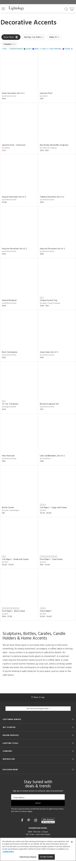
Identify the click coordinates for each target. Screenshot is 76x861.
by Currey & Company (48, 147)
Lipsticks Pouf (46, 93)
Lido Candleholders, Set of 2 (52, 456)
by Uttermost (45, 458)
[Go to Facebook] (22, 820)
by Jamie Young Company (50, 303)
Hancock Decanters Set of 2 (52, 248)
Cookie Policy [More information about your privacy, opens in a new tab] (8, 851)
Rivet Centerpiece (10, 352)
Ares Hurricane (8, 456)
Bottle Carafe (8, 507)
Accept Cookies (46, 857)
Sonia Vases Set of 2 (49, 352)
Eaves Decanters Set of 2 (13, 93)
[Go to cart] (72, 8)
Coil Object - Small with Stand (15, 559)
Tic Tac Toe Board (10, 404)
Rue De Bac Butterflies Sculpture (54, 145)
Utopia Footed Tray (48, 300)
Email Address (18, 798)
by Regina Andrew (9, 406)
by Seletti (44, 96)
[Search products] (66, 9)
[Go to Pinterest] (29, 820)
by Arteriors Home (9, 96)
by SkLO (43, 510)
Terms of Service (20, 811)
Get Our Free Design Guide (38, 708)
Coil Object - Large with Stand (53, 507)
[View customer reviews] (48, 820)
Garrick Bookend (9, 300)
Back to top (38, 697)
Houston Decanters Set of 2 (14, 248)
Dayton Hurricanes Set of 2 (14, 197)
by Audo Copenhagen (10, 510)
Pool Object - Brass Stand (13, 611)
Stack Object (45, 611)
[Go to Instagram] (36, 820)
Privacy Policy (58, 809)
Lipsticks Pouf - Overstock (13, 145)
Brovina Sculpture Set (49, 404)
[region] (38, 849)
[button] (3, 8)
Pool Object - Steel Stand (51, 559)
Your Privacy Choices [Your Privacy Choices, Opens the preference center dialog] (27, 857)
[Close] (72, 842)
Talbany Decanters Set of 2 (52, 197)
